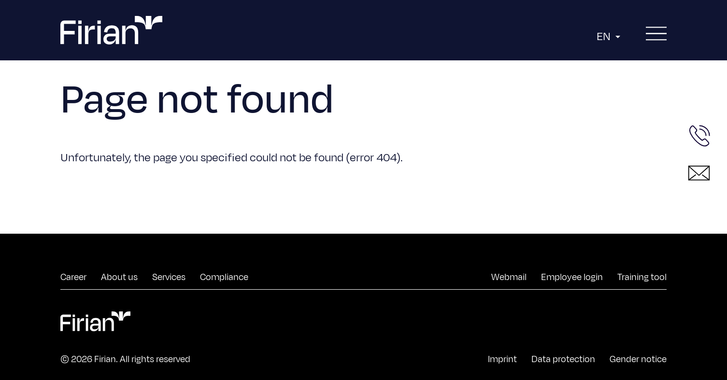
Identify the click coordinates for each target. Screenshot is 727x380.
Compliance (224, 277)
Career (73, 277)
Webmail (509, 277)
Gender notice (638, 359)
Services (168, 277)
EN (610, 36)
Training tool (642, 277)
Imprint (502, 359)
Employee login (572, 277)
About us (119, 277)
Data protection (563, 359)
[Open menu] (656, 34)
